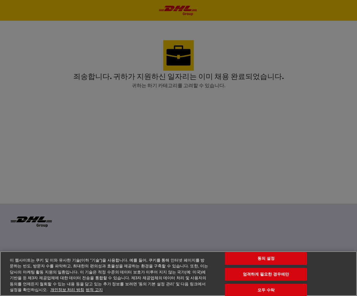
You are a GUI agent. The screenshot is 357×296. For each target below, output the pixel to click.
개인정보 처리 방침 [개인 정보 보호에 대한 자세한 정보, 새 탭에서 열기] (67, 289)
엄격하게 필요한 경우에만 (266, 274)
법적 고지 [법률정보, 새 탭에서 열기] (94, 289)
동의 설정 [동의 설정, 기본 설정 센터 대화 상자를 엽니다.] (266, 258)
